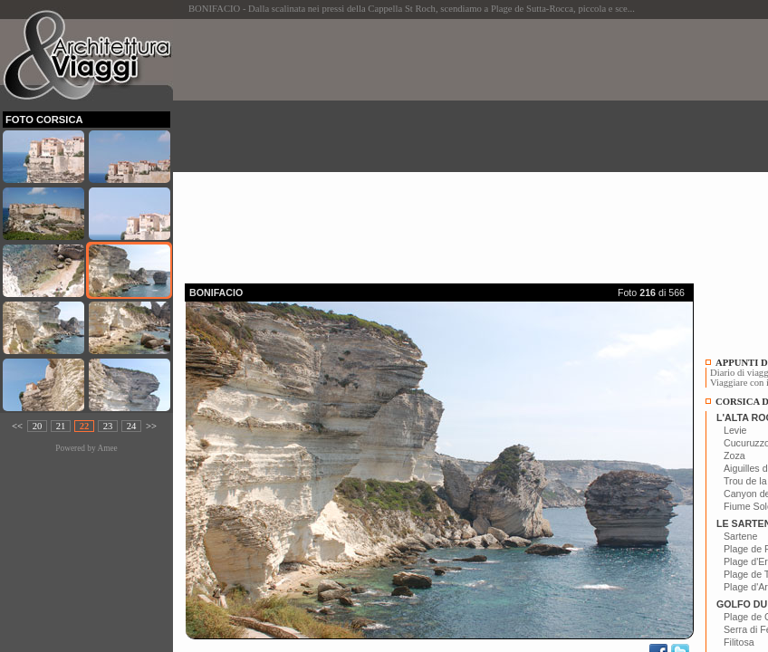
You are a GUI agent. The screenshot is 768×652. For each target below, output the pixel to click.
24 (132, 426)
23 (108, 426)
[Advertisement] (476, 146)
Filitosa (739, 642)
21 (61, 426)
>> (151, 426)
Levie (735, 430)
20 (38, 426)
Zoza (734, 455)
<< (17, 426)
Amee (107, 448)
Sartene (740, 536)
